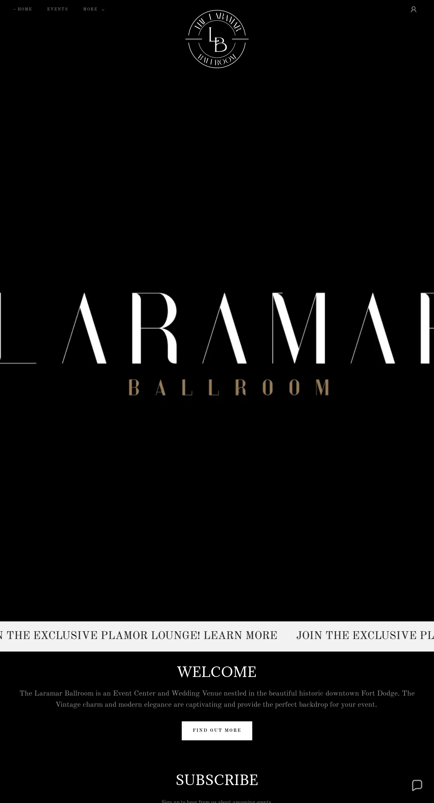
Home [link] (25, 9)
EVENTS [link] (57, 9)
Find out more (217, 730)
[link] (217, 8)
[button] (92, 9)
